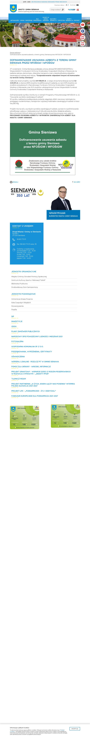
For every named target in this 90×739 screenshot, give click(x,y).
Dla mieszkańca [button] (37, 19)
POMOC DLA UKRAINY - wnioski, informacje (31, 367)
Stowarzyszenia (17, 306)
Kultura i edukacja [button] (53, 19)
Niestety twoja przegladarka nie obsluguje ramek (24, 417)
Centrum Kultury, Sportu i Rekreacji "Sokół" (28, 280)
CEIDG (13, 326)
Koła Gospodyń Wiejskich (21, 303)
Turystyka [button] (61, 20)
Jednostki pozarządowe (23, 294)
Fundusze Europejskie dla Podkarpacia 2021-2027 (34, 396)
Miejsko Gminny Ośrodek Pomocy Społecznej (29, 277)
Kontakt (77, 20)
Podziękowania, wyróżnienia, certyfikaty (31, 352)
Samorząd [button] (28, 20)
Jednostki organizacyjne (23, 272)
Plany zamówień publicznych (25, 331)
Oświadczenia (18, 357)
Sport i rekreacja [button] (69, 19)
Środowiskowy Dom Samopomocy (24, 287)
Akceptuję (74, 728)
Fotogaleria (17, 341)
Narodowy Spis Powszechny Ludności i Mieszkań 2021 (37, 336)
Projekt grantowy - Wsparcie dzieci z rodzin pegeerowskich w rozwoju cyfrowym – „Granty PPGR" (41, 373)
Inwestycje (16, 321)
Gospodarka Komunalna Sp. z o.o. (27, 347)
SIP (12, 316)
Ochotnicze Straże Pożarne (22, 299)
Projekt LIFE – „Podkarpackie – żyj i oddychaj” (33, 391)
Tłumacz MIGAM (18, 379)
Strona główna (15, 53)
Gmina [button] (22, 20)
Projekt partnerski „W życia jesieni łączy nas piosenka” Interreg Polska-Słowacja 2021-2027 (43, 385)
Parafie (14, 310)
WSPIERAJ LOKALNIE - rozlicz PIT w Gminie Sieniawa (35, 362)
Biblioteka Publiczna (19, 284)
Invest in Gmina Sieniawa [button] (46, 19)
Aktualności (15, 20)
